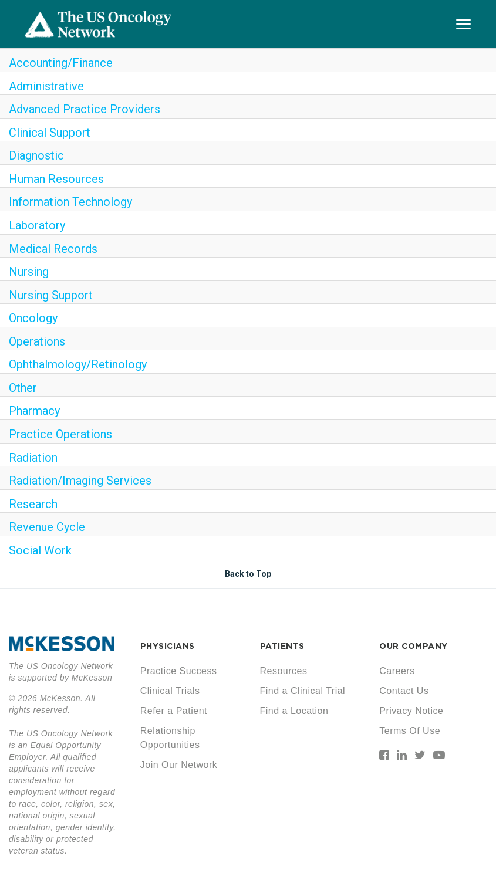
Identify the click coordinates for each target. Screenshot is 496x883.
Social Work (40, 550)
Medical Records (53, 249)
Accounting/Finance (61, 63)
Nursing (29, 272)
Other (23, 388)
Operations (37, 341)
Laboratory (37, 225)
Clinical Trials (170, 691)
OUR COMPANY (413, 646)
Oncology (33, 318)
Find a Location (294, 711)
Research (33, 504)
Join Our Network (179, 765)
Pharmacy (34, 411)
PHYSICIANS (167, 646)
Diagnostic (36, 155)
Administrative (46, 86)
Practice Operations (60, 434)
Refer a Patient (173, 711)
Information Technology (70, 202)
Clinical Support (49, 133)
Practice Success (178, 671)
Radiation (33, 458)
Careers (396, 671)
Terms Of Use (409, 731)
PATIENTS (282, 646)
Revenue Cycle (47, 527)
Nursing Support (51, 295)
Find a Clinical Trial (303, 691)
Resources (284, 671)
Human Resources (56, 179)
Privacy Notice (411, 711)
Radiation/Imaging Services (80, 480)
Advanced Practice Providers (84, 109)
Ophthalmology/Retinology (78, 364)
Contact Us (403, 691)
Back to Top (248, 573)
